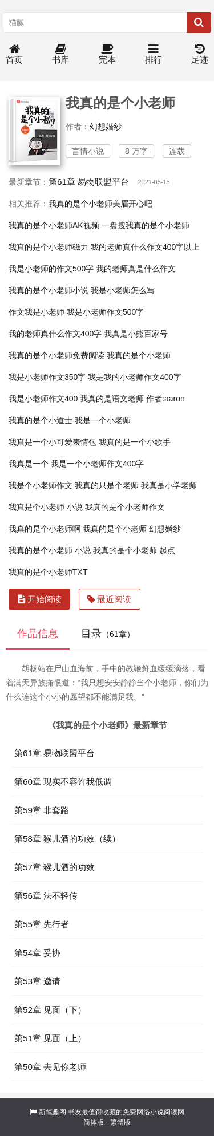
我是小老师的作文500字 (51, 268)
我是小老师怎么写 (123, 290)
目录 (108, 633)
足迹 (199, 54)
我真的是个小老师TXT (48, 572)
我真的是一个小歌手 (135, 442)
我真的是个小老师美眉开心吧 (100, 203)
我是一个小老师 (103, 420)
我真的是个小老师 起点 (134, 550)
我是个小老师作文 (40, 485)
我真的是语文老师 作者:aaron (132, 398)
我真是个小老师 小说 (46, 507)
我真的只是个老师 (107, 485)
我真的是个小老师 (139, 355)
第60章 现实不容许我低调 (63, 781)
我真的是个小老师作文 (125, 507)
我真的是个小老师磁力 (48, 246)
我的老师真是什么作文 (136, 268)
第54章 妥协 (37, 953)
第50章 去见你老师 (50, 1067)
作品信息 (37, 633)
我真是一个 (29, 463)
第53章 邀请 (37, 981)
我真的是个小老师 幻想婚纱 (132, 528)
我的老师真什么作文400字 (55, 333)
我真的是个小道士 (40, 420)
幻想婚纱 (106, 126)
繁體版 (120, 1122)
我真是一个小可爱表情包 (52, 442)
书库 (60, 54)
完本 (107, 54)
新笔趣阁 (52, 1112)
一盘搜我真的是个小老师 (145, 225)
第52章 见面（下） (50, 1010)
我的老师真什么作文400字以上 (145, 246)
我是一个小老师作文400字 (97, 463)
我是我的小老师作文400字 (134, 377)
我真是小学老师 (169, 485)
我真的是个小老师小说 (48, 290)
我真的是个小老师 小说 (50, 550)
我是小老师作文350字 (47, 377)
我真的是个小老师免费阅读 (56, 355)
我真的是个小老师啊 (44, 528)
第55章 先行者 (41, 924)
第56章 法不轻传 (46, 895)
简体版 (93, 1122)
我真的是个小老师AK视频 (54, 225)
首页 (14, 54)
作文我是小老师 (36, 312)
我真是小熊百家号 (136, 333)
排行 (153, 54)
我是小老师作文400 (43, 398)
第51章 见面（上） (50, 1038)
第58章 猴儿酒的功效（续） (67, 838)
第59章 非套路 (41, 810)
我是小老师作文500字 (105, 312)
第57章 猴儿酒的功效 (54, 867)
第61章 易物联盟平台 (89, 181)
